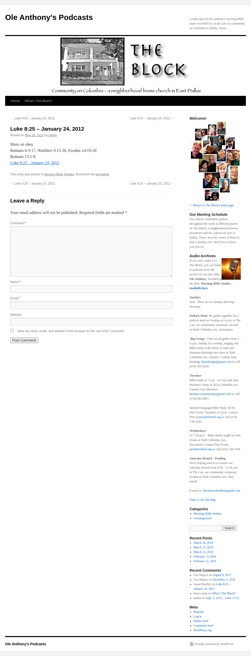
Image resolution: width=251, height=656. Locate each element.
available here (199, 288)
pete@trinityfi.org (209, 417)
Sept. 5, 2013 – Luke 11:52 (222, 598)
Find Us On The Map (203, 500)
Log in (198, 616)
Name (15, 282)
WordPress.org (203, 630)
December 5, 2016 (224, 579)
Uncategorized (203, 518)
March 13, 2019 (203, 552)
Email (15, 298)
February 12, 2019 (205, 561)
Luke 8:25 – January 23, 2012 (32, 118)
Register (199, 612)
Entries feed (201, 621)
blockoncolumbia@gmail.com (221, 490)
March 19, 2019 (203, 547)
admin (52, 135)
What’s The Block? (39, 101)
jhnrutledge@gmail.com (216, 362)
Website (15, 314)
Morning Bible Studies (59, 174)
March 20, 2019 (203, 543)
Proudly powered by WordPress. (214, 644)
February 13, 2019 (205, 556)
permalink (102, 174)
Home (15, 101)
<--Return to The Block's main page (212, 205)
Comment (18, 223)
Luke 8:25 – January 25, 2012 (152, 118)
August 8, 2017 (221, 575)
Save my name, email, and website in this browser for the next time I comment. (70, 331)
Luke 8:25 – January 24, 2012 (34, 163)
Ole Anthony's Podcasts (49, 17)
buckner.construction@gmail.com (210, 394)
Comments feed (203, 625)
